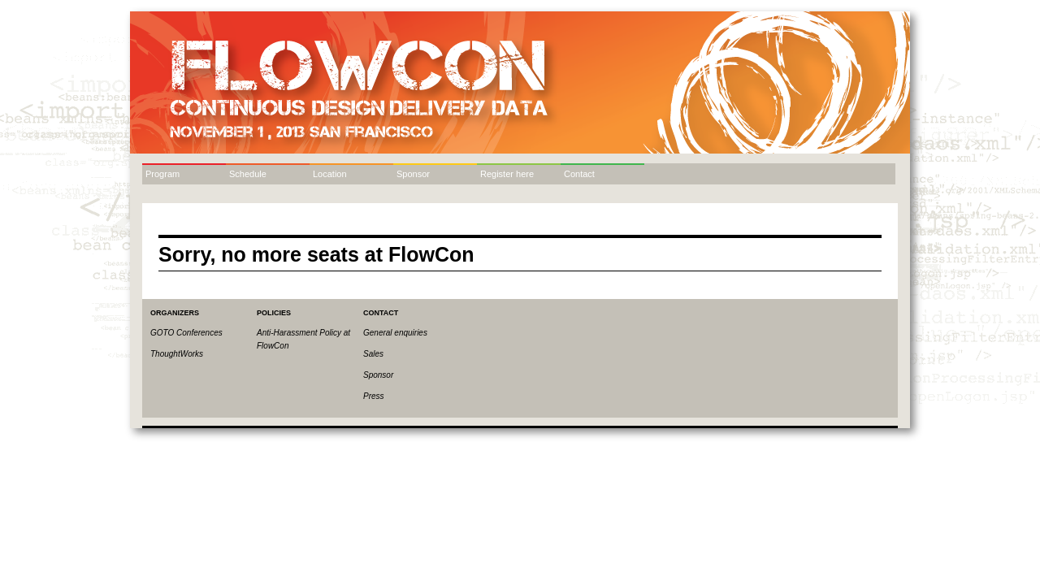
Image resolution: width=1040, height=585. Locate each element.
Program (162, 174)
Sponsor (413, 174)
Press (373, 396)
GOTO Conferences (186, 332)
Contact (579, 174)
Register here (507, 174)
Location (330, 174)
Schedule (247, 174)
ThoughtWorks (176, 353)
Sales (373, 353)
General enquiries (395, 332)
